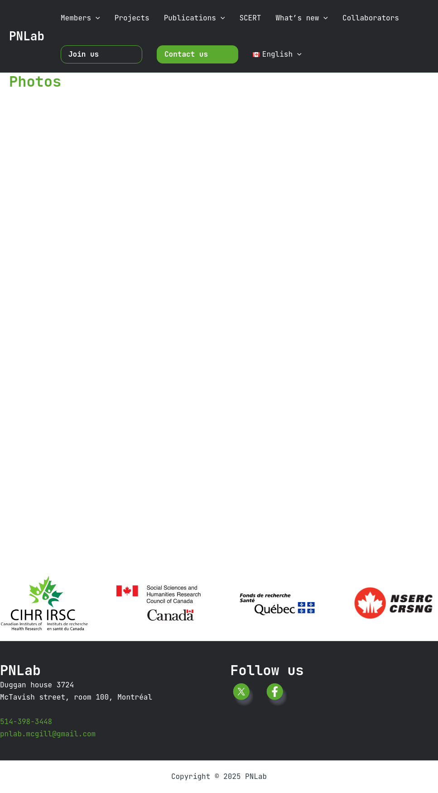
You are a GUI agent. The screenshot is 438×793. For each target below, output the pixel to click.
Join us (83, 54)
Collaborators (370, 18)
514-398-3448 (26, 721)
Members (80, 18)
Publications (194, 18)
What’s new (301, 18)
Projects (132, 18)
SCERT (250, 18)
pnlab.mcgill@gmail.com (48, 734)
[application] (95, 18)
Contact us (186, 54)
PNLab (26, 36)
